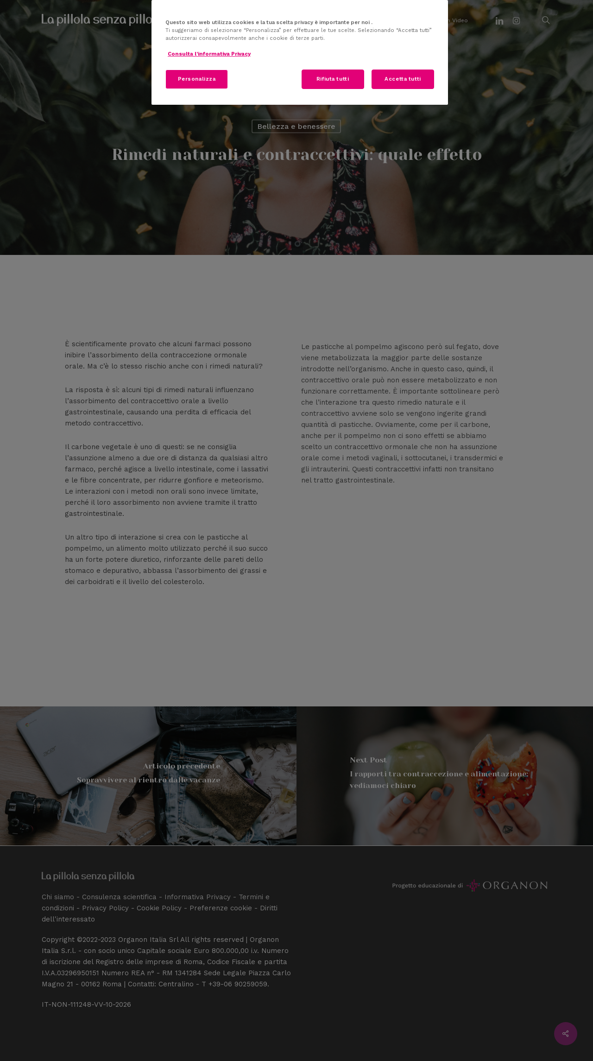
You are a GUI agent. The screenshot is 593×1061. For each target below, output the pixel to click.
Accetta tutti (403, 79)
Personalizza (197, 79)
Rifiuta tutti (332, 79)
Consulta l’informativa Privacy (209, 54)
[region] (299, 52)
